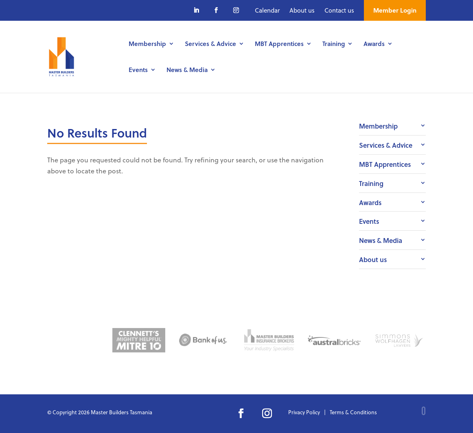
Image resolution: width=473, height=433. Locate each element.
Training (333, 44)
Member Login (394, 10)
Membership (147, 44)
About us (302, 10)
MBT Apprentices (279, 44)
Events (138, 70)
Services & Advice (210, 44)
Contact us (339, 10)
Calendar (267, 10)
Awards (374, 44)
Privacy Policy (304, 412)
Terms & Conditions (353, 412)
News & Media (187, 70)
